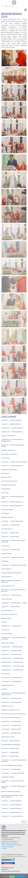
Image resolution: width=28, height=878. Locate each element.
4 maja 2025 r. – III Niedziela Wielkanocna (11, 812)
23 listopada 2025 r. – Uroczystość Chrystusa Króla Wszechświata (13, 638)
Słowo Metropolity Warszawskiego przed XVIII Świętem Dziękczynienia (12, 796)
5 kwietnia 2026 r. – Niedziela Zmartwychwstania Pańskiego (12, 445)
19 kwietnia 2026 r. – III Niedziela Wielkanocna (12, 431)
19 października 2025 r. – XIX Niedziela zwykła (12, 662)
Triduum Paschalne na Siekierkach (9, 481)
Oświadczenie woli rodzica (7, 706)
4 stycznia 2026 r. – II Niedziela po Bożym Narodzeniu (14, 565)
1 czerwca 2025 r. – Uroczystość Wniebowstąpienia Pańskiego (13, 786)
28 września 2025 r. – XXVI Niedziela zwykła (11, 677)
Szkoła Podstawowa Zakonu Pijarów (11, 845)
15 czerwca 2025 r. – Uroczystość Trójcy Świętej (12, 773)
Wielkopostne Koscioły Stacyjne (8, 485)
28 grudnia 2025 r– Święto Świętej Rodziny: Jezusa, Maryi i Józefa (13, 590)
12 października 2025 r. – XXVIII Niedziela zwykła (12, 666)
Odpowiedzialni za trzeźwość (8, 737)
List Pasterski (4, 622)
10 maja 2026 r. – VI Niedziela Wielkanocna (11, 420)
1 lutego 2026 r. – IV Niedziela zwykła (10, 536)
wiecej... (24, 821)
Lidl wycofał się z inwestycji (7, 777)
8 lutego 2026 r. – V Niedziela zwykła (10, 532)
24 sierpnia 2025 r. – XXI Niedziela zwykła (11, 721)
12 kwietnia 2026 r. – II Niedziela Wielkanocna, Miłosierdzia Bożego (12, 440)
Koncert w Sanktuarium (6, 599)
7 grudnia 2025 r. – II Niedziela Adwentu (10, 606)
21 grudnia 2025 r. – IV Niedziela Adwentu (11, 595)
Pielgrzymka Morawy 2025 (7, 685)
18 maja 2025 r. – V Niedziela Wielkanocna (11, 804)
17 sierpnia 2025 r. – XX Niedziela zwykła (10, 725)
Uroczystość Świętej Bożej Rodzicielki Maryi (11, 573)
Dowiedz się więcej (20, 876)
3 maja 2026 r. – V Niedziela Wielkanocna (11, 424)
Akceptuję (12, 876)
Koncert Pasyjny (5, 492)
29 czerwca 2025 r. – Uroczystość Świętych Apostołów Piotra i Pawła (14, 760)
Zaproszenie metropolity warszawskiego (11, 791)
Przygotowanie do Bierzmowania (9, 469)
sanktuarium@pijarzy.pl (12, 841)
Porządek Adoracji (5, 458)
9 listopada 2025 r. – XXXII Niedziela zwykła (11, 650)
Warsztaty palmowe (6, 489)
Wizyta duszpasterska (6, 553)
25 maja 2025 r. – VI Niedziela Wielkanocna (11, 801)
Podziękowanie (4, 561)
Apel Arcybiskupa (5, 513)
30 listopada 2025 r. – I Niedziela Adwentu (11, 626)
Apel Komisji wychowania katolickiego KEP (11, 717)
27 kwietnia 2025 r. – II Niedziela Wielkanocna (12, 816)
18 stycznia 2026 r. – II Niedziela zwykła (10, 549)
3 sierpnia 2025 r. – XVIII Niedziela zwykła (11, 733)
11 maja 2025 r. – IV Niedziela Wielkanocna (11, 808)
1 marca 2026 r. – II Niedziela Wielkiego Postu (12, 505)
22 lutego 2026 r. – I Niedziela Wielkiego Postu (12, 521)
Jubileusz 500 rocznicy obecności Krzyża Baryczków (13, 713)
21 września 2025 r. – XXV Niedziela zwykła (11, 681)
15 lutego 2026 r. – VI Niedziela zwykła (10, 525)
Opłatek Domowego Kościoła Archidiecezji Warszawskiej (11, 581)
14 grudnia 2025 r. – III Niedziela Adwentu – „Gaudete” (14, 603)
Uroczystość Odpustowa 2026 (8, 435)
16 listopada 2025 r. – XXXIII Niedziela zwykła (11, 646)
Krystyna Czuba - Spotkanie (7, 643)
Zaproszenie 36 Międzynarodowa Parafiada (11, 765)
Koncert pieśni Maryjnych (7, 610)
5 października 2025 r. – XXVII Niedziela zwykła (12, 670)
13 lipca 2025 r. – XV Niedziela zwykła (10, 752)
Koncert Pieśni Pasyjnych (7, 509)
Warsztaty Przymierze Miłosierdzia (9, 614)
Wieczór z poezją (5, 629)
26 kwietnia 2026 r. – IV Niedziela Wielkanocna (12, 428)
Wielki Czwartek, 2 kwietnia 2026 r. (9, 454)
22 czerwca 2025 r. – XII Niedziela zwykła (10, 769)
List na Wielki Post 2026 (6, 529)
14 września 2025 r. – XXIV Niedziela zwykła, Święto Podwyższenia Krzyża (13, 693)
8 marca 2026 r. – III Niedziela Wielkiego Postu (12, 502)
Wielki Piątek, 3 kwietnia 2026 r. (8, 450)
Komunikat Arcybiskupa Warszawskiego (10, 744)
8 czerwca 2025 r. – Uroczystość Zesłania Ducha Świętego (12, 781)
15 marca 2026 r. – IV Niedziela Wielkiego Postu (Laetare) (12, 497)
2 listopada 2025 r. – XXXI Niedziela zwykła (11, 654)
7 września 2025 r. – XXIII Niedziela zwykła (11, 698)
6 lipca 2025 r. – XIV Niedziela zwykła (9, 756)
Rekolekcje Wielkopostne (7, 517)
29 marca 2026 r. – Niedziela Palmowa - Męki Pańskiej (14, 462)
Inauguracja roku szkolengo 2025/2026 (10, 710)
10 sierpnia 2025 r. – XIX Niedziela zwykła (11, 729)
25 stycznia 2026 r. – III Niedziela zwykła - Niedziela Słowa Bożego (13, 541)
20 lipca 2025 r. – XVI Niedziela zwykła (10, 748)
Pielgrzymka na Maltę (6, 477)
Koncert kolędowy (5, 546)
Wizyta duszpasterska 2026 (7, 586)
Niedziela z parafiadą (6, 618)
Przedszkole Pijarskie (7, 846)
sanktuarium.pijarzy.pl (11, 843)
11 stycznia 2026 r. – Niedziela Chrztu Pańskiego (12, 557)
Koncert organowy (5, 673)
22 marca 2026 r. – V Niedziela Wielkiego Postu (12, 465)
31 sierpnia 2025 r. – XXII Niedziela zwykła (11, 702)
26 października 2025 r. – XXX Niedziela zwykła (12, 658)
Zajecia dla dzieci (5, 473)
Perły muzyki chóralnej (6, 633)
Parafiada (4, 848)
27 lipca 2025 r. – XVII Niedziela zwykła (10, 740)
